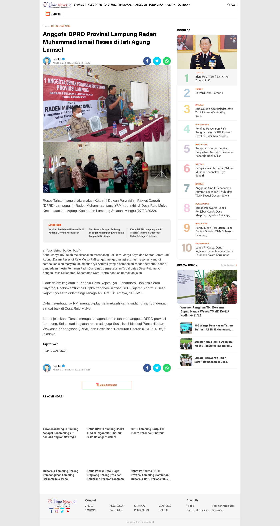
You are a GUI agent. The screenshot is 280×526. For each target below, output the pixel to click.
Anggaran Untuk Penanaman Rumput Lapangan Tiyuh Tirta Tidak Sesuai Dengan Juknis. (213, 192)
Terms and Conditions (198, 510)
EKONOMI (79, 5)
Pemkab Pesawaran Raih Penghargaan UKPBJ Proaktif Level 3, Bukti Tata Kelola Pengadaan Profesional (213, 132)
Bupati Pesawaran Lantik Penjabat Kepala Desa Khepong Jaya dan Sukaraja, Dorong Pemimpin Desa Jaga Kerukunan (213, 212)
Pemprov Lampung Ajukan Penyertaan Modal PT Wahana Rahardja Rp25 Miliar (214, 152)
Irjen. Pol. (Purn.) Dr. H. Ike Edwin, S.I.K (211, 78)
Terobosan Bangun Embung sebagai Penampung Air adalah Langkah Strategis (106, 233)
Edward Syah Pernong (209, 93)
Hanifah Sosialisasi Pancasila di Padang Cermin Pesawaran (66, 231)
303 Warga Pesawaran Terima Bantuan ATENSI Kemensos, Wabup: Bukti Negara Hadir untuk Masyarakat (213, 328)
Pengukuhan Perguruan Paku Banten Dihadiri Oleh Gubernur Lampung (214, 232)
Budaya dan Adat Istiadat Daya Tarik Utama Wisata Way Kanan (214, 113)
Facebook (51, 513)
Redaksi (191, 506)
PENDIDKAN (156, 5)
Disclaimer (217, 510)
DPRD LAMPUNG (55, 351)
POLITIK (170, 5)
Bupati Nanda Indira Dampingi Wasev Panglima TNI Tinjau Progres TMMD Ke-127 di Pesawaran (213, 344)
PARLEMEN (140, 5)
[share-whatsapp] (167, 61)
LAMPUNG (110, 5)
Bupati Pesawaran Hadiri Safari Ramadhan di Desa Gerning (210, 360)
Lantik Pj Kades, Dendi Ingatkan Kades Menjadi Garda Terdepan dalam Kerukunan (214, 251)
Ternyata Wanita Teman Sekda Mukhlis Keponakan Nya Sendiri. (214, 172)
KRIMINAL (139, 506)
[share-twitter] (157, 61)
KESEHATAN (95, 5)
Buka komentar (106, 384)
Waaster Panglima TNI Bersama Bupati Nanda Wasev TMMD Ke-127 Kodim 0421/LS (204, 311)
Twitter (62, 513)
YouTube (68, 513)
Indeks (53, 14)
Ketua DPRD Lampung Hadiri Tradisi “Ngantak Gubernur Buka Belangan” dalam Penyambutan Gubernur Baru (146, 233)
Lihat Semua (227, 265)
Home (46, 26)
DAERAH (90, 506)
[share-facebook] (147, 61)
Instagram (57, 513)
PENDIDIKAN (141, 510)
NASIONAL (125, 5)
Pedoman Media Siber (223, 506)
